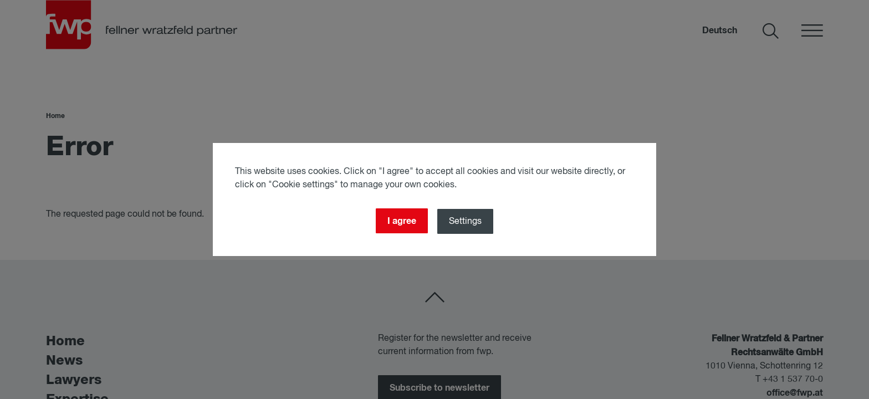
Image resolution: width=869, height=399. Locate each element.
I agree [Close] (401, 221)
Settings (465, 221)
